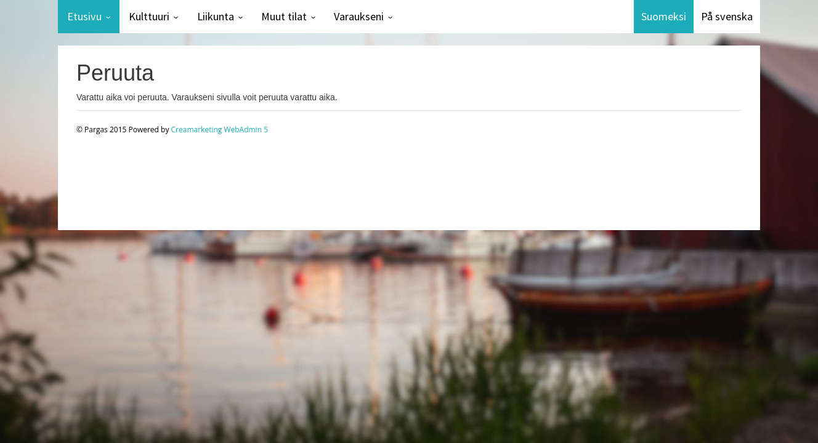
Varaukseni (359, 16)
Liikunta (215, 16)
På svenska (727, 16)
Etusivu (84, 16)
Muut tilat (284, 16)
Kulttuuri (149, 16)
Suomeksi (663, 16)
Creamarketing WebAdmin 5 (219, 129)
